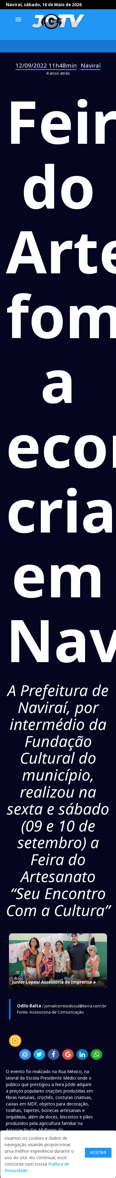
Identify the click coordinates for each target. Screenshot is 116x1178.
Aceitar (98, 1152)
